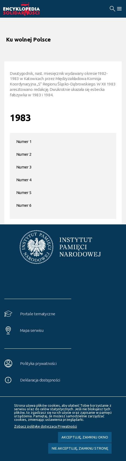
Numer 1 (23, 141)
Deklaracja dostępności (40, 380)
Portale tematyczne (37, 313)
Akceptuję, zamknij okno (85, 437)
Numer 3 (23, 167)
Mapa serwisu (31, 330)
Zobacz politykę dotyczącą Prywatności (45, 426)
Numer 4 (23, 179)
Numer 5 (23, 192)
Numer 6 (23, 205)
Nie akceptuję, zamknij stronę (80, 448)
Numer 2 (23, 154)
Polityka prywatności (38, 363)
